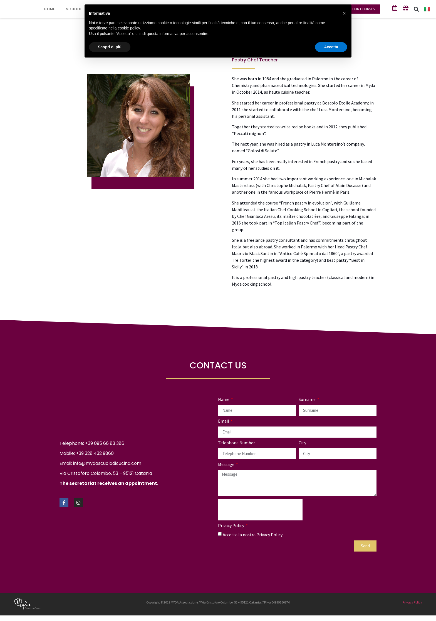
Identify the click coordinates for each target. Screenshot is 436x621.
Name (224, 399)
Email (224, 421)
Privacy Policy (231, 525)
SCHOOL (76, 9)
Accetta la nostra (253, 534)
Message (226, 464)
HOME (49, 9)
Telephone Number (236, 442)
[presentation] (260, 509)
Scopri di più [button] (110, 47)
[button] (416, 9)
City (302, 442)
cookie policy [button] (129, 28)
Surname (307, 399)
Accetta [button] (331, 47)
